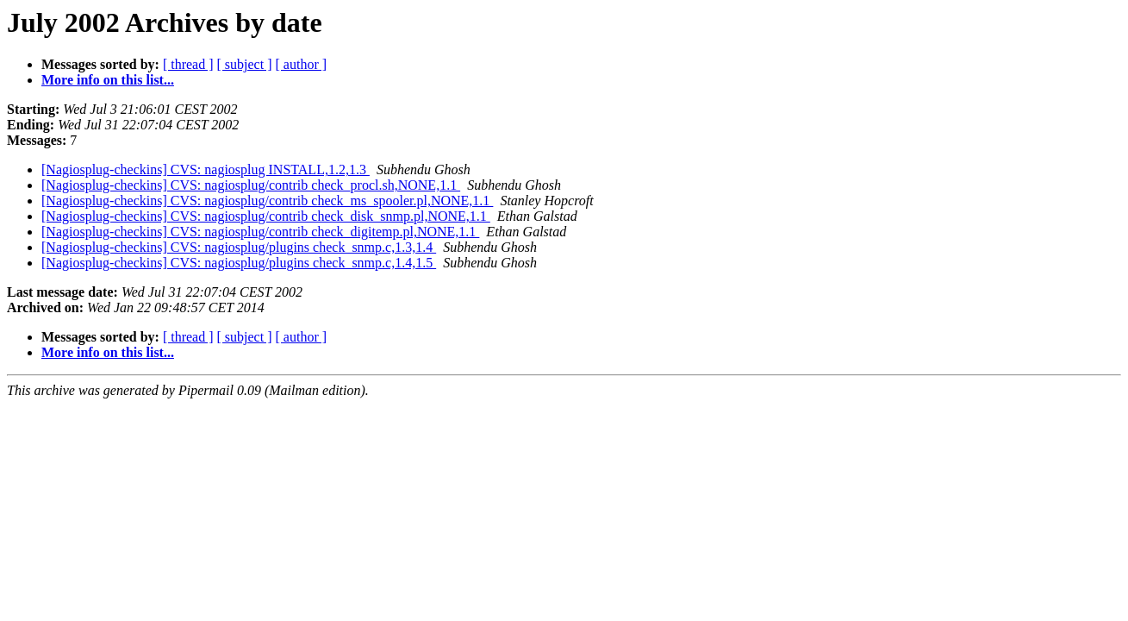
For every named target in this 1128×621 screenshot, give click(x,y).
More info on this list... (107, 79)
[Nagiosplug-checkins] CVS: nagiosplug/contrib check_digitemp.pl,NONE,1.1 (260, 231)
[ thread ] (188, 64)
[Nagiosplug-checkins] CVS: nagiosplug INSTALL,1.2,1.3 (205, 169)
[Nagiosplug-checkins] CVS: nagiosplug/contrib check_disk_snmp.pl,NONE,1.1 (265, 216)
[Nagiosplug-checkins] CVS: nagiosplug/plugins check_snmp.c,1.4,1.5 (238, 262)
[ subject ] (244, 64)
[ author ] (301, 64)
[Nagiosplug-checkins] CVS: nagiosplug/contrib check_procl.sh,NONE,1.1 (250, 185)
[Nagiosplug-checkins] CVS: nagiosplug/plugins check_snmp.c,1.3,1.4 (238, 247)
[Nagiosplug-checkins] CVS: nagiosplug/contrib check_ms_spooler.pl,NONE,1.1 (267, 200)
